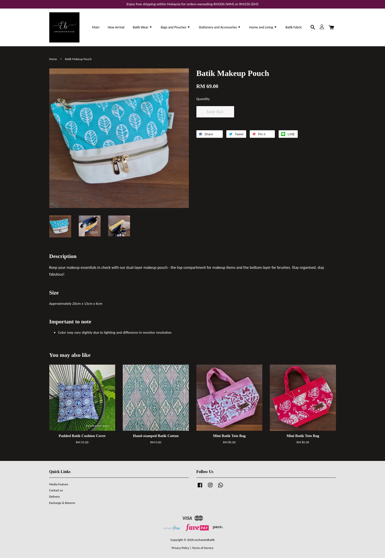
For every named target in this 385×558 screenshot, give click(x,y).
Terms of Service (202, 548)
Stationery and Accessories (220, 27)
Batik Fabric (293, 27)
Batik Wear (142, 27)
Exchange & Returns (62, 503)
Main (95, 27)
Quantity (203, 99)
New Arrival (116, 27)
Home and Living (263, 27)
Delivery (54, 496)
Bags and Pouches (175, 27)
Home (53, 59)
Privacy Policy (180, 548)
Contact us (56, 490)
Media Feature (58, 484)
